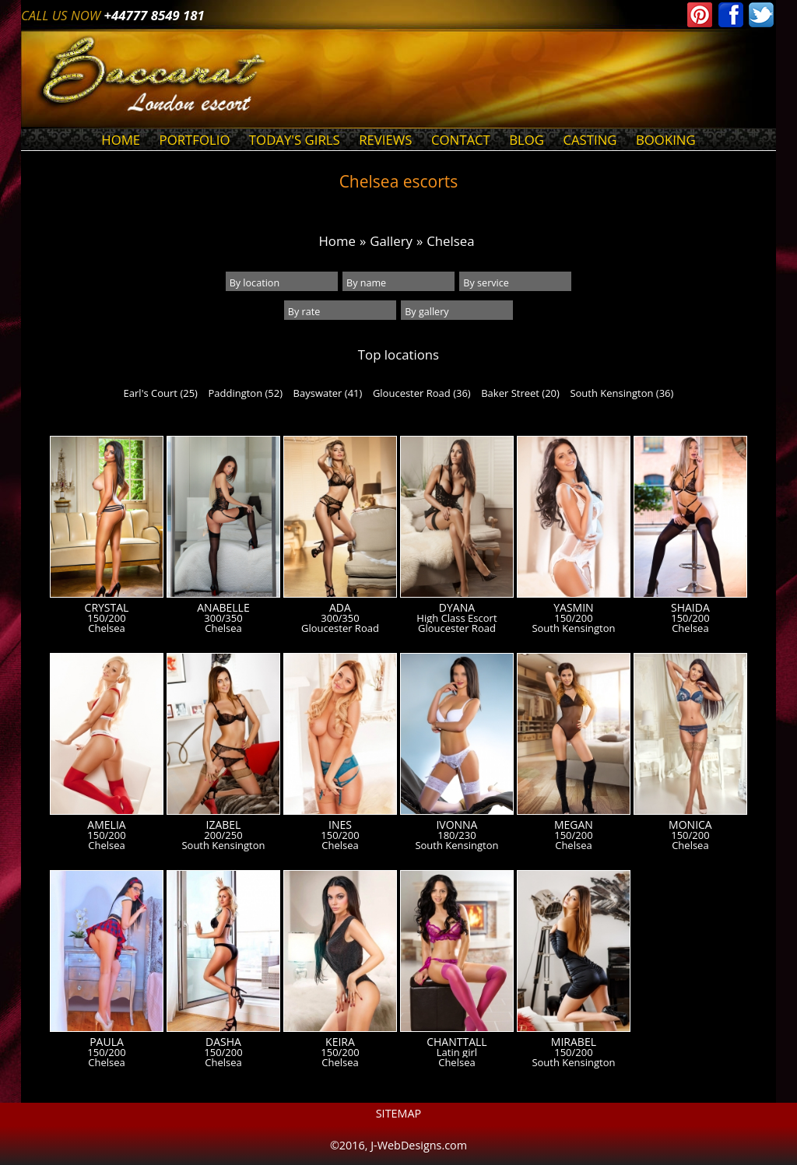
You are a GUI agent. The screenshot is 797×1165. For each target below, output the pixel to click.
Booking (666, 140)
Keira (340, 1042)
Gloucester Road (340, 628)
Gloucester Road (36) (422, 393)
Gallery (391, 241)
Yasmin (573, 607)
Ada (340, 607)
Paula (107, 1042)
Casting (589, 140)
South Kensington (573, 628)
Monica (690, 824)
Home (120, 140)
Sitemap (399, 1113)
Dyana (457, 607)
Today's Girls (294, 140)
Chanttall (456, 1042)
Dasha (223, 1042)
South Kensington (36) (621, 393)
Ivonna (456, 824)
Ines (340, 824)
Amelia (106, 824)
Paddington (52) (245, 393)
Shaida (690, 607)
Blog (526, 140)
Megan (573, 824)
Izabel (223, 824)
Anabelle (223, 607)
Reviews (385, 140)
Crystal (107, 607)
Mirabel (573, 1042)
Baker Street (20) (520, 393)
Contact (460, 140)
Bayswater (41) (328, 393)
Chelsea (450, 241)
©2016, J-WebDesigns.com (398, 1145)
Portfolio (195, 140)
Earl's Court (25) (161, 393)
